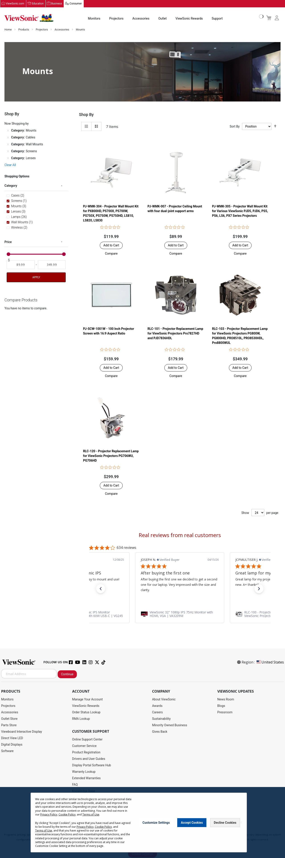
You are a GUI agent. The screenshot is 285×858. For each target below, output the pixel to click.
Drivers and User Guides (88, 759)
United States (270, 662)
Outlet (162, 18)
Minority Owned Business (169, 725)
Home (8, 29)
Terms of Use (90, 814)
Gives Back (159, 732)
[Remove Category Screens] (8, 151)
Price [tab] (8, 242)
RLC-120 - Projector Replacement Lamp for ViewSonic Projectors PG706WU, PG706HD (111, 456)
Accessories (140, 18)
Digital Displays (11, 744)
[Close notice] (240, 822)
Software (7, 751)
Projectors (116, 18)
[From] (21, 264)
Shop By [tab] (86, 114)
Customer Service (84, 746)
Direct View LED (12, 738)
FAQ (75, 785)
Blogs (221, 706)
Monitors (94, 18)
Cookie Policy (67, 814)
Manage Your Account (87, 699)
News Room (225, 699)
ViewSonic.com (15, 3)
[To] (52, 264)
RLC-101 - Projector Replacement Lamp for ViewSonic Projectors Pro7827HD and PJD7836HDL (175, 333)
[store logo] (28, 18)
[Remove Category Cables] (8, 137)
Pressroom (224, 712)
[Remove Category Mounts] (8, 130)
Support (217, 18)
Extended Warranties (86, 778)
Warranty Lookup (84, 772)
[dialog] (142, 822)
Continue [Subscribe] (67, 674)
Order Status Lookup (86, 712)
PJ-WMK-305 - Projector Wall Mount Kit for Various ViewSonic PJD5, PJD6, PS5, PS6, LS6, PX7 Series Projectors (240, 211)
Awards (157, 706)
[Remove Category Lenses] (8, 158)
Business (56, 3)
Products (24, 29)
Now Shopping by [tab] (16, 124)
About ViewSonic (164, 699)
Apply (36, 277)
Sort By (235, 126)
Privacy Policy (48, 814)
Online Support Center (87, 739)
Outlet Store (9, 719)
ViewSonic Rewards (189, 18)
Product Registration (86, 752)
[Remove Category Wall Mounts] (8, 144)
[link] (180, 614)
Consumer (75, 3)
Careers (157, 712)
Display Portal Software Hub (91, 765)
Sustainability (161, 719)
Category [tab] (10, 186)
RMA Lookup (81, 719)
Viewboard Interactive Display (21, 732)
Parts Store (9, 725)
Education (38, 3)
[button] (111, 254)
